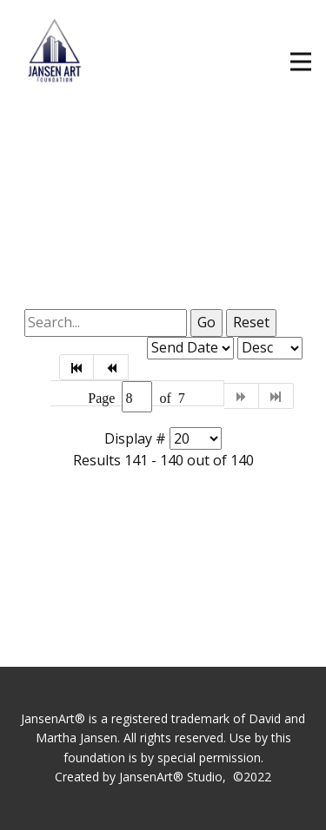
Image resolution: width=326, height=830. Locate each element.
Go (206, 322)
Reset (251, 322)
